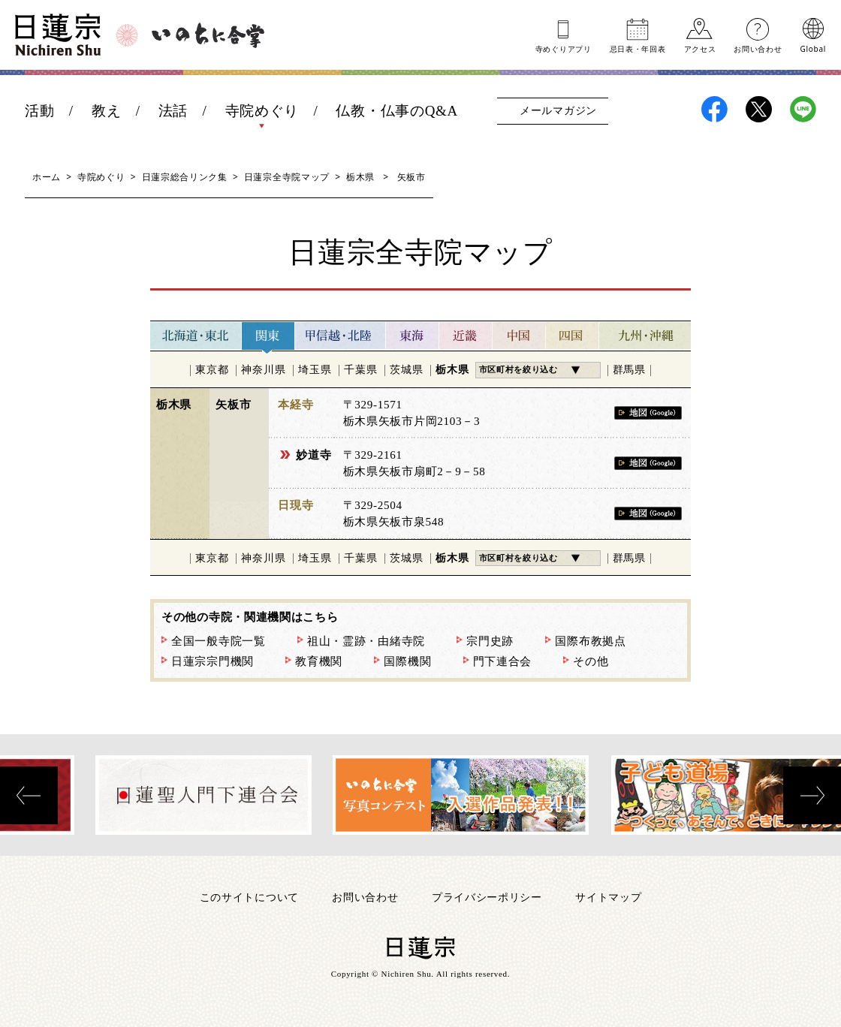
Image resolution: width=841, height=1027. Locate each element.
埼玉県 (314, 369)
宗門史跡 (490, 641)
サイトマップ (608, 897)
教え (106, 111)
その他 (590, 661)
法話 (173, 111)
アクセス (700, 48)
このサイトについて (249, 897)
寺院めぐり (262, 111)
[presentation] (29, 795)
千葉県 (360, 369)
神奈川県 (263, 369)
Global (813, 48)
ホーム (46, 176)
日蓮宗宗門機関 (212, 661)
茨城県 (406, 369)
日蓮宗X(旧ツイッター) (759, 109)
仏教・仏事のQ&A (397, 111)
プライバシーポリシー (487, 897)
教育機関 (318, 661)
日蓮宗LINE (803, 109)
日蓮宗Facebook (714, 109)
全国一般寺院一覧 (218, 641)
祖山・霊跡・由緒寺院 (366, 641)
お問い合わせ (758, 48)
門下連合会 (502, 661)
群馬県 (629, 369)
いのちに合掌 (208, 35)
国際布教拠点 (590, 641)
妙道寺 (313, 455)
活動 (39, 111)
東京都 (211, 369)
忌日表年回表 (638, 48)
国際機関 (407, 661)
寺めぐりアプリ (563, 48)
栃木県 (360, 176)
